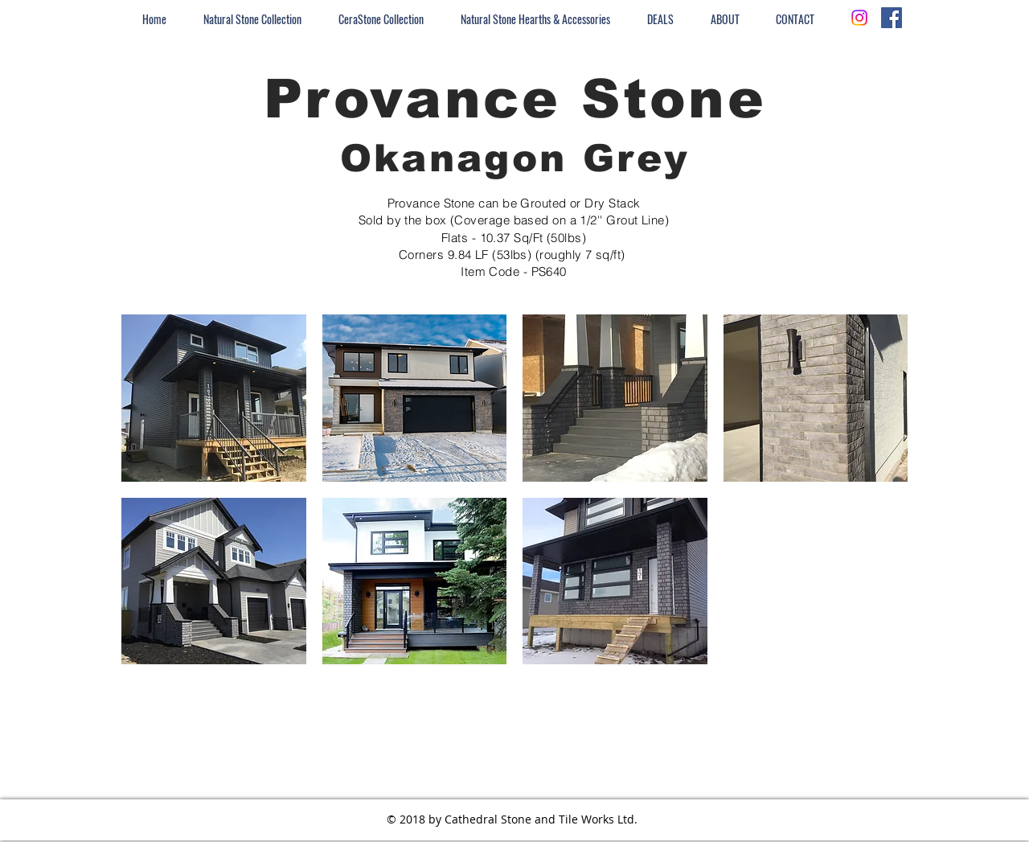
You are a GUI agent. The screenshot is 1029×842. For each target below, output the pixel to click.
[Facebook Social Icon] (891, 17)
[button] (213, 398)
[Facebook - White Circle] (845, 828)
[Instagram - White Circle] (816, 828)
